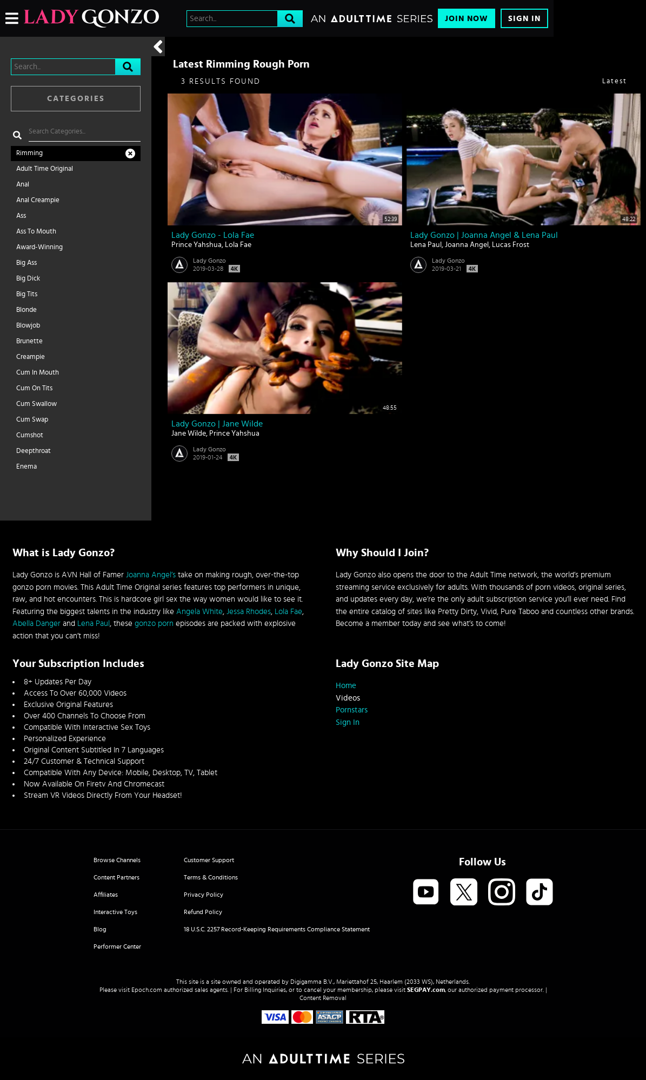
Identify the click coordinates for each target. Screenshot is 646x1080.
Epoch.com (146, 989)
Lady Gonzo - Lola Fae (212, 235)
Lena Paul (426, 245)
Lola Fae (238, 245)
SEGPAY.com (426, 989)
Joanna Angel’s (151, 575)
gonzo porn (154, 623)
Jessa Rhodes (249, 612)
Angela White (199, 612)
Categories (76, 99)
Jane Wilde (188, 433)
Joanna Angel (467, 245)
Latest (614, 81)
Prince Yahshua (196, 245)
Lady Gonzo (209, 260)
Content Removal (323, 998)
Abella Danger (36, 623)
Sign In (524, 19)
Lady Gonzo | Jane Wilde (217, 423)
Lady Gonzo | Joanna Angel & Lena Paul (484, 235)
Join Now (466, 19)
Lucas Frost (510, 245)
